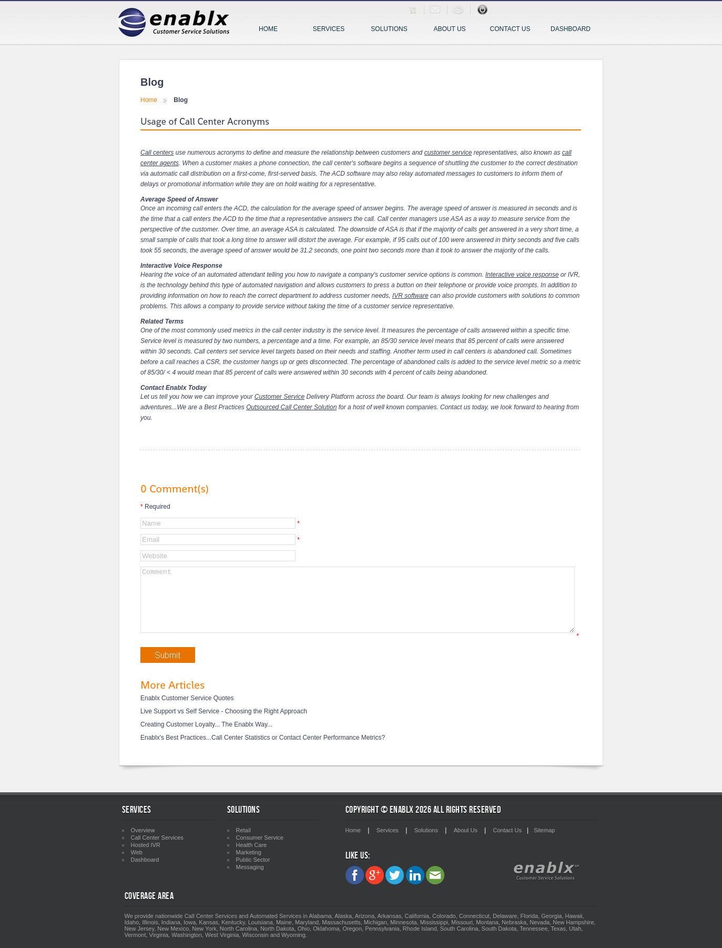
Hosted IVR (145, 845)
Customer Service (279, 396)
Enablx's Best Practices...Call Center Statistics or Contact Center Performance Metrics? (262, 750)
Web (137, 852)
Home (268, 29)
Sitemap (544, 830)
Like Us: (357, 855)
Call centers (157, 152)
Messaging (250, 867)
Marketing (248, 852)
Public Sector (253, 859)
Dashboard (571, 29)
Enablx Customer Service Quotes (186, 710)
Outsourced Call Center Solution (291, 407)
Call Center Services (157, 837)
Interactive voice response (521, 274)
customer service (448, 152)
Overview (143, 830)
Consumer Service (259, 837)
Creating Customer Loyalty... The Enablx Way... (206, 737)
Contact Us (510, 29)
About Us (449, 29)
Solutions (392, 29)
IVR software (410, 295)
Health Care (251, 845)
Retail (243, 830)
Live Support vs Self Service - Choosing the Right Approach (223, 724)
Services (333, 29)
